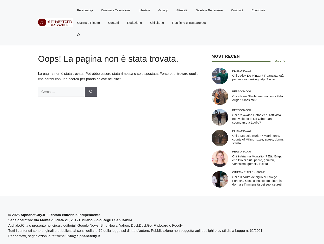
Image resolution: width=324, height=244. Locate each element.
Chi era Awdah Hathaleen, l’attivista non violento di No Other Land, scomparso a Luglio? (256, 118)
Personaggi (85, 10)
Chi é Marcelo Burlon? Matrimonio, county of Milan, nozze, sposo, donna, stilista (258, 139)
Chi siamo (157, 22)
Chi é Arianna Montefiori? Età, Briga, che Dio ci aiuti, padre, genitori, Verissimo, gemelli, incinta (257, 160)
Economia (258, 10)
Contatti (113, 22)
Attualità (181, 10)
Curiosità (237, 10)
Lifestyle (144, 10)
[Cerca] (91, 92)
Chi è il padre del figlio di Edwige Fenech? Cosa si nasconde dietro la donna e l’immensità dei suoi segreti (257, 180)
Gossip (163, 10)
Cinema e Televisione (115, 10)
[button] (78, 35)
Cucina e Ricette (88, 22)
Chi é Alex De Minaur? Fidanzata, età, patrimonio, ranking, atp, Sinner (258, 77)
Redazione (134, 22)
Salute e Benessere (209, 10)
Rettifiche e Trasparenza (189, 22)
